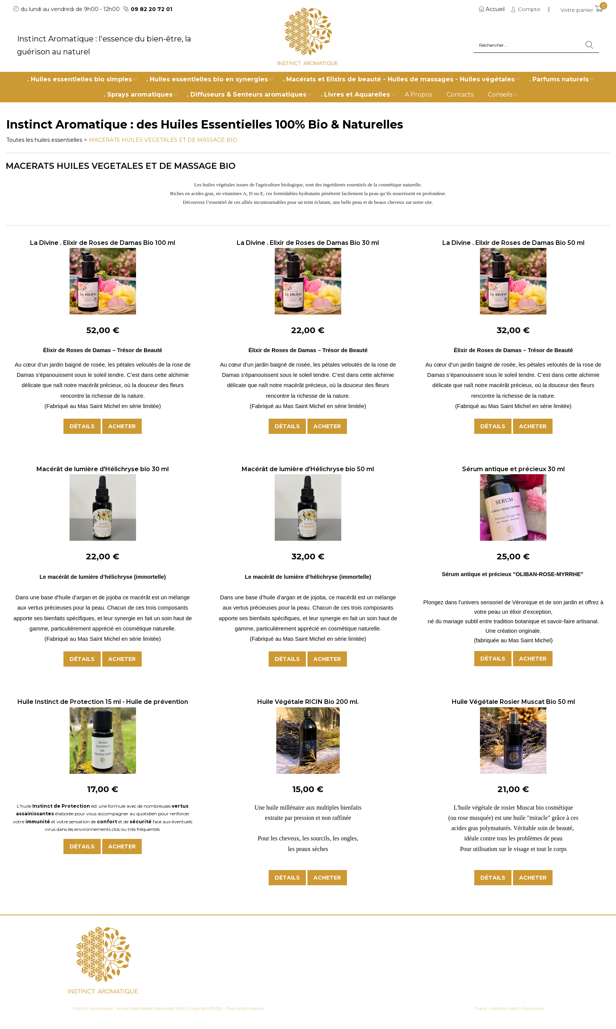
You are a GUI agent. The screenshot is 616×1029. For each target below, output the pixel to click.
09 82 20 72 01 (151, 9)
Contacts (460, 94)
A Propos (418, 94)
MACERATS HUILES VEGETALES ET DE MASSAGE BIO (163, 140)
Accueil (495, 9)
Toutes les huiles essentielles (44, 140)
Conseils (500, 94)
